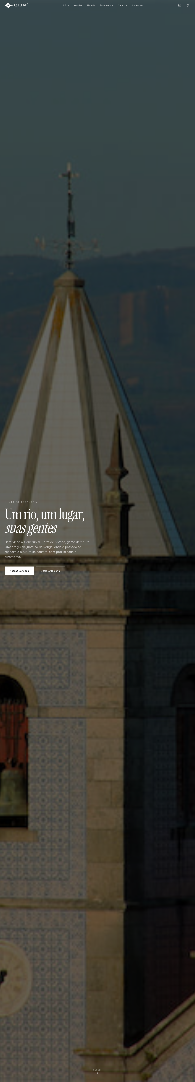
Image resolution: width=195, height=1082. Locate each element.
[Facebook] (187, 5)
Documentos (106, 5)
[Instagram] (180, 5)
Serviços (122, 5)
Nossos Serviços (19, 570)
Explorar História (50, 570)
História (91, 5)
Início (66, 5)
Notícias (78, 5)
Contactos (137, 5)
